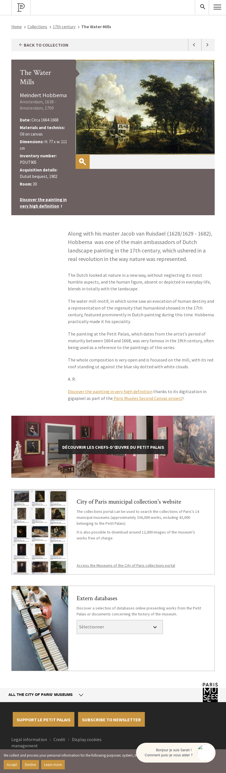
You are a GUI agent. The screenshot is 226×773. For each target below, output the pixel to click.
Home (16, 26)
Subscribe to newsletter (111, 719)
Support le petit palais (43, 719)
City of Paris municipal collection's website (129, 502)
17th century (64, 26)
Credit (59, 739)
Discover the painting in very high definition (110, 391)
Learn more (53, 764)
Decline (30, 764)
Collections (37, 26)
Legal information (29, 739)
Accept (12, 764)
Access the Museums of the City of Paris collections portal (126, 565)
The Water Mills (35, 77)
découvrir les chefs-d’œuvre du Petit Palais (113, 447)
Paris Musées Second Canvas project (147, 398)
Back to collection (43, 45)
